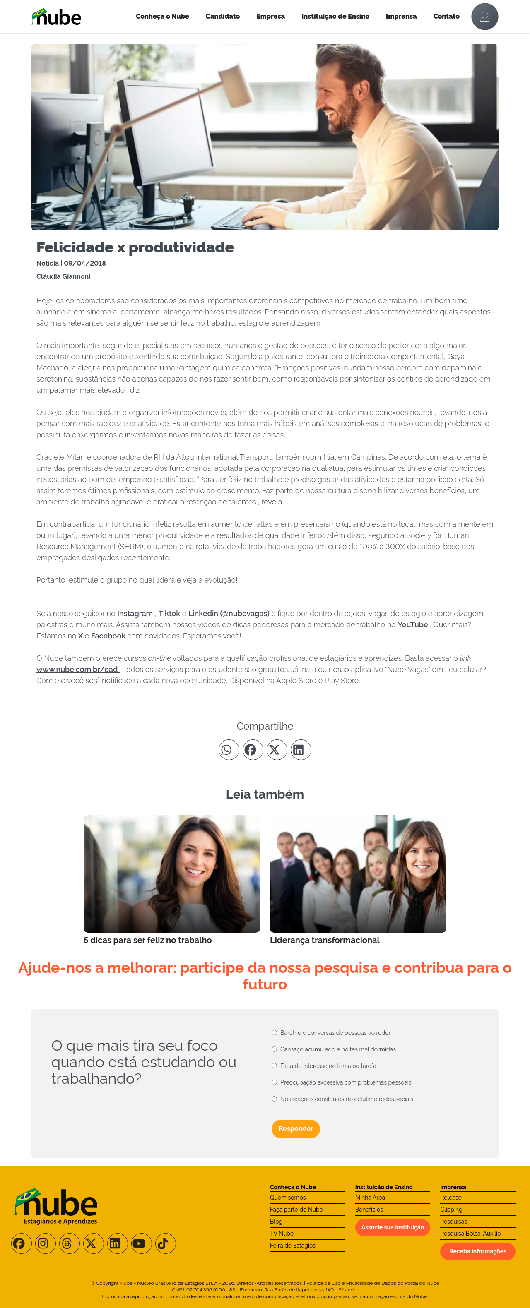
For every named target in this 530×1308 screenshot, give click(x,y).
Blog (276, 1221)
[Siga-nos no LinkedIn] (117, 1243)
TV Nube (282, 1233)
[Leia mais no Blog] (172, 880)
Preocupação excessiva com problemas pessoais (346, 1082)
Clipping (451, 1209)
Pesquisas (453, 1221)
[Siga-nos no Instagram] (45, 1243)
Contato (447, 16)
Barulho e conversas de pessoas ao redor (335, 1033)
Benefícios (369, 1209)
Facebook (109, 635)
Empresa (270, 16)
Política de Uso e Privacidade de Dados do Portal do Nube (372, 1283)
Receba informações (477, 1251)
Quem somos (288, 1197)
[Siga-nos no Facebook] (21, 1243)
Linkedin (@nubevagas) (229, 613)
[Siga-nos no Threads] (69, 1243)
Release (451, 1197)
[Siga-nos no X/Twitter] (93, 1243)
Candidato (223, 16)
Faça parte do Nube (296, 1209)
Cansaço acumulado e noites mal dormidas (338, 1049)
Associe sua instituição (392, 1227)
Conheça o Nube (162, 16)
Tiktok (170, 613)
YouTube (414, 624)
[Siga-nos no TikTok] (165, 1243)
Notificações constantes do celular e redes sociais (346, 1099)
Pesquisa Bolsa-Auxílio (470, 1233)
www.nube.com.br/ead (78, 669)
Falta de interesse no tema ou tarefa (328, 1066)
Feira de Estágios (293, 1245)
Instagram (136, 613)
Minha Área (370, 1197)
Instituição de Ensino (335, 16)
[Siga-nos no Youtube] (141, 1243)
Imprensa (401, 16)
